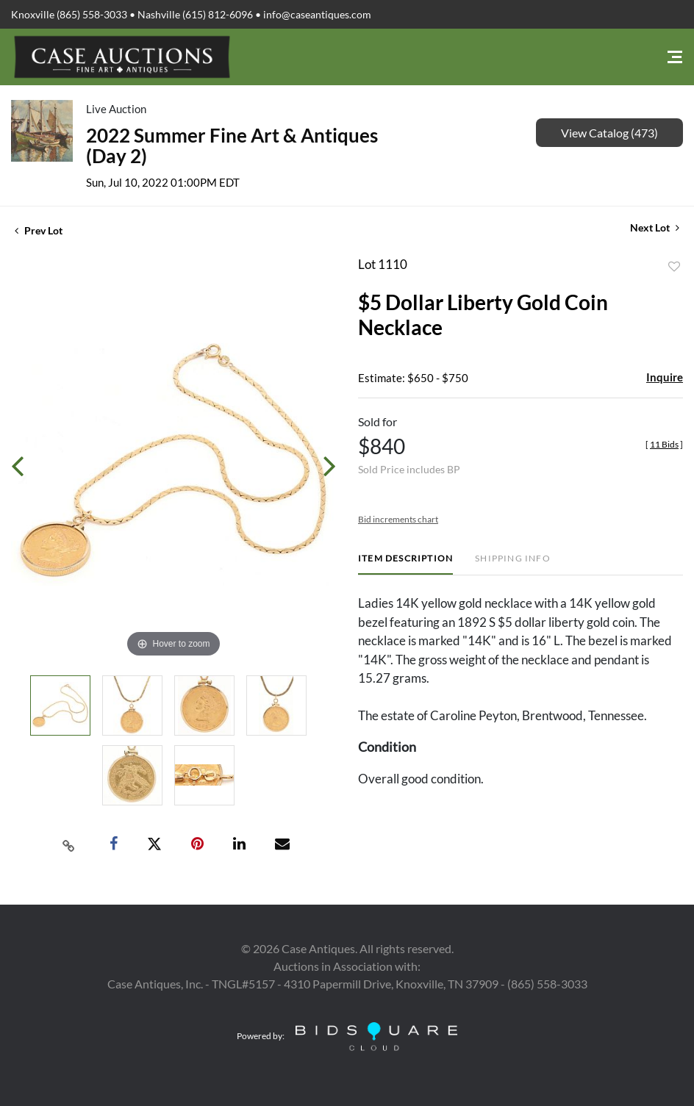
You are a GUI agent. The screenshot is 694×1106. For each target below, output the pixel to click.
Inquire (664, 377)
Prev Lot (38, 230)
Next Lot (654, 227)
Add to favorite (674, 267)
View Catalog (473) (609, 133)
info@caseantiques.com (317, 14)
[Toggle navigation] (675, 57)
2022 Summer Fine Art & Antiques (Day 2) (232, 145)
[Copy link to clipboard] (69, 844)
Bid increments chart (398, 519)
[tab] (405, 564)
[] (664, 444)
